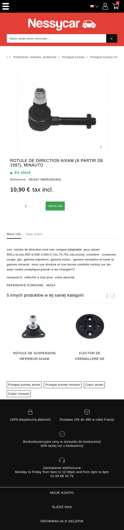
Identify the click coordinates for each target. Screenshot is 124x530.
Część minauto (18, 393)
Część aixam (94, 384)
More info (14, 234)
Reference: (18, 179)
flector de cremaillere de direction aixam (90, 358)
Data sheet (34, 234)
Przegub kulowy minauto (62, 384)
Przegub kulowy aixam (24, 384)
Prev (107, 295)
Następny (113, 295)
